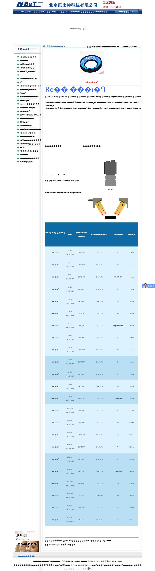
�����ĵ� (76, 12)
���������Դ (29, 97)
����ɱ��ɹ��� (30, 144)
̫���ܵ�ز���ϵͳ (28, 71)
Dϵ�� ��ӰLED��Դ (64, 545)
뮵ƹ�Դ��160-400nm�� (31, 115)
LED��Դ (24, 122)
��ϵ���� (101, 12)
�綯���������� (31, 140)
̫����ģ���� (28, 89)
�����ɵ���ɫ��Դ (31, 86)
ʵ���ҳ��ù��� (29, 151)
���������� (30, 158)
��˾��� (38, 12)
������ (26, 126)
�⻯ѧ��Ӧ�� (27, 64)
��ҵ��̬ (51, 12)
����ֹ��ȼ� (27, 137)
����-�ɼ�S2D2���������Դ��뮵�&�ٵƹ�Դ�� (82, 541)
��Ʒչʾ (64, 12)
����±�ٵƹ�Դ (28, 108)
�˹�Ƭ (23, 147)
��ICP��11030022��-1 (76, 569)
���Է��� (26, 162)
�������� (89, 12)
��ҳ (98, 47)
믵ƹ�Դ (23, 93)
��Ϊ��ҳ (123, 12)
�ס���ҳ (26, 12)
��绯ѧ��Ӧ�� (28, 57)
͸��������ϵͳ (21, 82)
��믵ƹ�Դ (25, 100)
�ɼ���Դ (25, 111)
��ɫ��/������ (30, 129)
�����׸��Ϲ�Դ (29, 79)
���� (24, 61)
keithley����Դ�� (29, 104)
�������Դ (27, 118)
